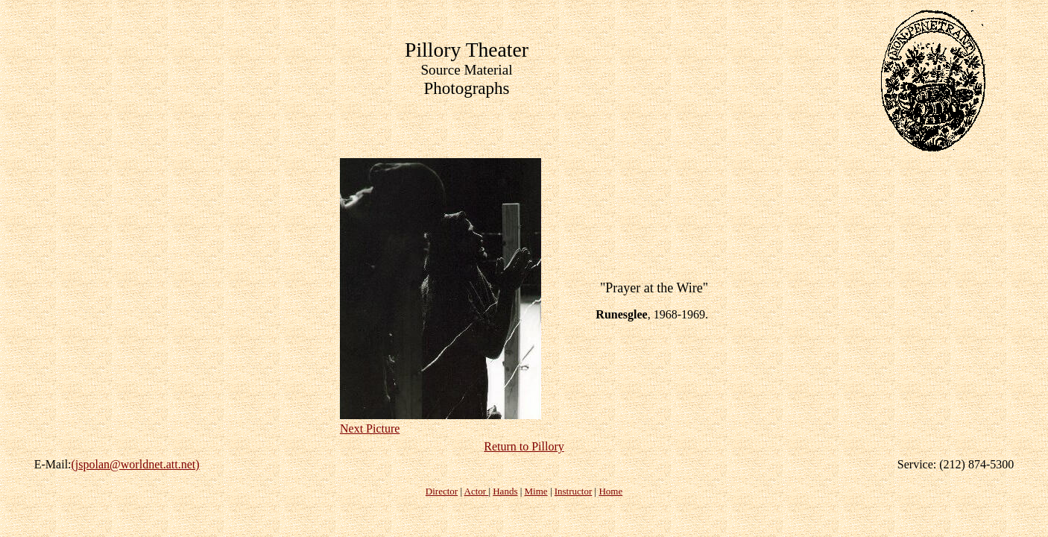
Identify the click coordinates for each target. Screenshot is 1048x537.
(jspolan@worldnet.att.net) (136, 464)
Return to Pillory (524, 446)
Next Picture (370, 428)
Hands (505, 491)
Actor (476, 491)
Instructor (574, 491)
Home (610, 491)
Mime (536, 491)
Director (442, 491)
